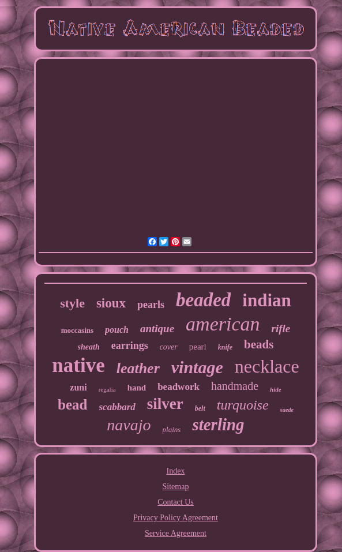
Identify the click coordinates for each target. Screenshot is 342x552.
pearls (150, 304)
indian (266, 300)
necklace (267, 366)
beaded (203, 300)
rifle (281, 328)
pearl (197, 346)
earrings (129, 345)
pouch (117, 330)
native (78, 365)
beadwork (178, 386)
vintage (197, 367)
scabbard (117, 406)
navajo (129, 425)
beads (258, 344)
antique (157, 328)
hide (275, 389)
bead (72, 404)
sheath (89, 347)
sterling (218, 424)
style (72, 303)
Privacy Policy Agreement (175, 517)
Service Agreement (175, 533)
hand (136, 387)
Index (176, 471)
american (223, 324)
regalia (107, 389)
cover (169, 347)
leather (138, 368)
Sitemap (176, 486)
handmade (234, 386)
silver (165, 403)
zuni (78, 387)
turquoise (243, 404)
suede (287, 410)
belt (200, 408)
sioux (111, 303)
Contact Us (175, 502)
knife (225, 347)
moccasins (77, 330)
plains (172, 429)
